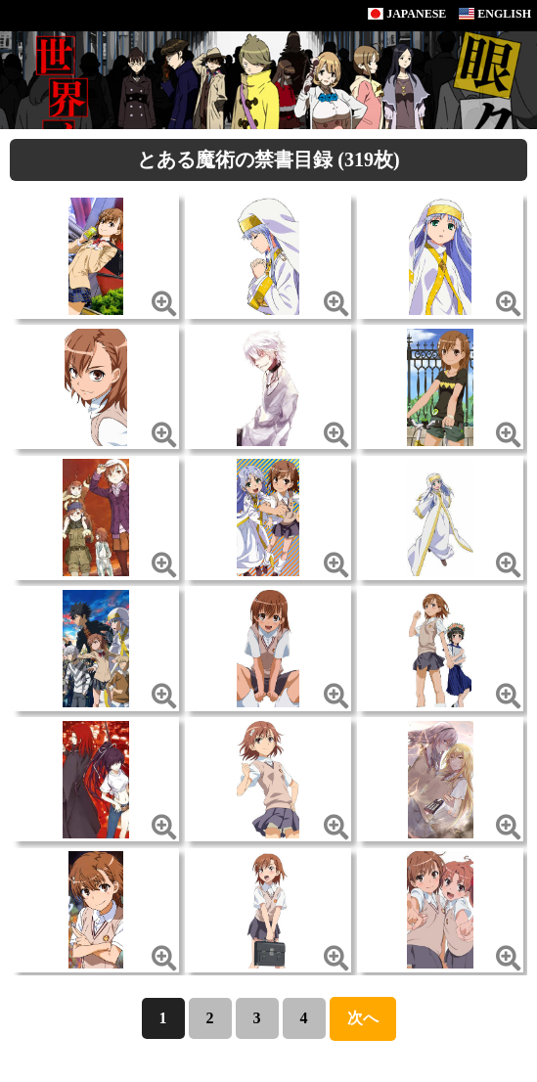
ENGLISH (495, 14)
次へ (363, 1018)
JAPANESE (407, 14)
